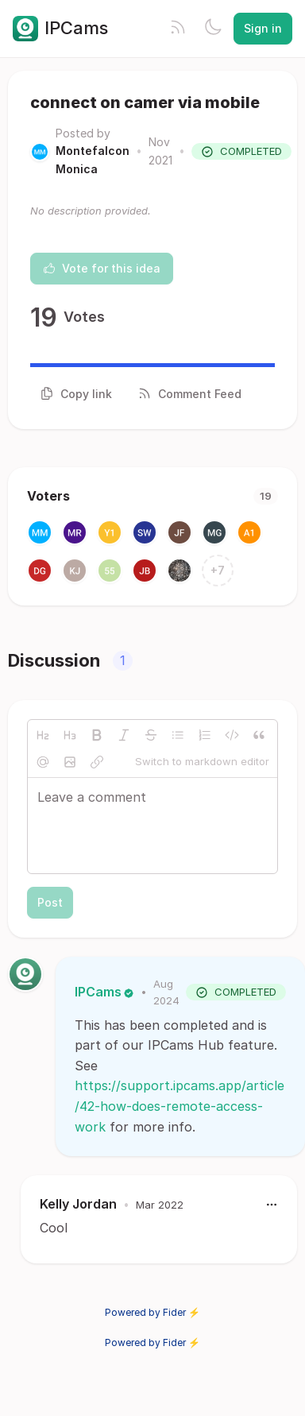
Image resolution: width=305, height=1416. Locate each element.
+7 (217, 570)
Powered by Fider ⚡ (152, 1312)
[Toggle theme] (213, 29)
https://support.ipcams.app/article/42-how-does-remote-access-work (179, 1105)
